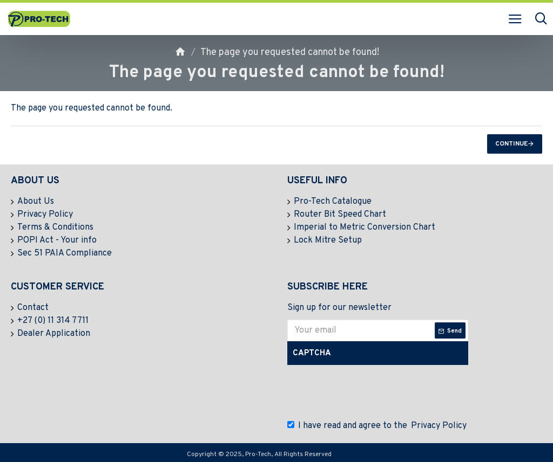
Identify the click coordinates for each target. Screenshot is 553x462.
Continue (511, 144)
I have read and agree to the (377, 425)
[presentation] (371, 392)
